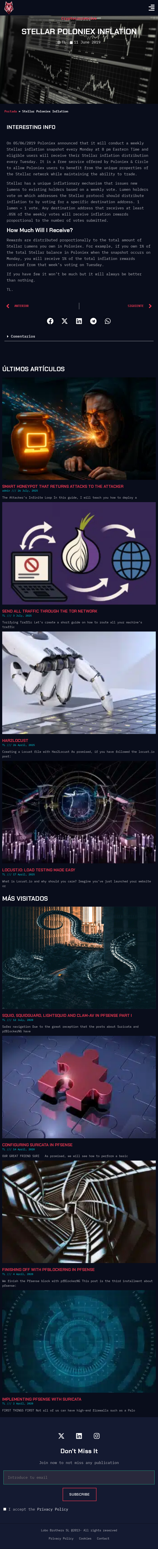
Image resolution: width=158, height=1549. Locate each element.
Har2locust (15, 740)
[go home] (8, 7)
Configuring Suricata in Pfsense (37, 1145)
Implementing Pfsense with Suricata (41, 1399)
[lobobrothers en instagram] (96, 1436)
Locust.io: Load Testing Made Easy (38, 870)
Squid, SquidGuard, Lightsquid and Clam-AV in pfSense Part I (67, 1015)
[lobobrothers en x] (61, 1436)
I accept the (35, 1509)
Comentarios (23, 336)
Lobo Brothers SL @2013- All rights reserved (79, 1530)
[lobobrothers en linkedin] (79, 1436)
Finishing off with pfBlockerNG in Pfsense (48, 1269)
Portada (10, 111)
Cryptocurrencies (79, 18)
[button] (50, 321)
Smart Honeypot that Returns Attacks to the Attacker (62, 486)
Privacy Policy (52, 1509)
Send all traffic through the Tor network (49, 611)
